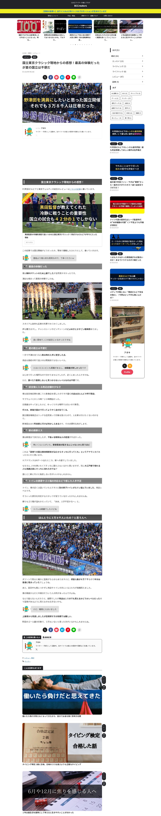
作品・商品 (71, 16)
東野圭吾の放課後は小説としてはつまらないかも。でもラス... (55, 36)
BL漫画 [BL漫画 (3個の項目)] (115, 91)
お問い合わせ (108, 16)
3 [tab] (75, 42)
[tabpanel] (29, 30)
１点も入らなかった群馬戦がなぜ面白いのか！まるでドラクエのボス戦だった (127, 248)
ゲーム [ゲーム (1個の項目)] (115, 96)
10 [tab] (91, 42)
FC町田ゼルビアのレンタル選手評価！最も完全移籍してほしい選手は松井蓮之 (127, 145)
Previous (20, 28)
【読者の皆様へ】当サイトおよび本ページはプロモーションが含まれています (85, 11)
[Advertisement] (62, 154)
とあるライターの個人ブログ (81, 805)
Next (141, 28)
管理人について (53, 16)
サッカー (28, 625)
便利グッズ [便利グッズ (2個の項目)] (116, 101)
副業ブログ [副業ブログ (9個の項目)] (116, 105)
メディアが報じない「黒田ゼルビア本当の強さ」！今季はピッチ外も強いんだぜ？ (126, 283)
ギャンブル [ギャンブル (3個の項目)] (135, 91)
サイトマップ (87, 801)
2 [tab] (73, 42)
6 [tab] (82, 42)
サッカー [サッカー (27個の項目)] (126, 96)
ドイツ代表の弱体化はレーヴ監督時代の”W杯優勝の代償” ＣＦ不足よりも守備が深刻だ (126, 214)
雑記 (32, 622)
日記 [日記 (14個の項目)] (129, 110)
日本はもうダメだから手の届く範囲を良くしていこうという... (106, 36)
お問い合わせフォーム (73, 801)
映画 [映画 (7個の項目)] (138, 110)
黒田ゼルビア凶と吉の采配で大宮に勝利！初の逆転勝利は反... (80, 36)
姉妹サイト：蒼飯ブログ (89, 16)
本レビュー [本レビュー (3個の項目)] (116, 115)
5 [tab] (80, 42)
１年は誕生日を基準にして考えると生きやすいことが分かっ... (131, 36)
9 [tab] (89, 42)
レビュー (27, 622)
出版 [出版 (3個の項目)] (127, 101)
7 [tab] (84, 42)
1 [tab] (71, 42)
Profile (127, 358)
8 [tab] (87, 42)
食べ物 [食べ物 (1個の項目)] (128, 115)
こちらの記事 (75, 186)
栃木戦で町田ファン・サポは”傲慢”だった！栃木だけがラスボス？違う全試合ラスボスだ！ (127, 180)
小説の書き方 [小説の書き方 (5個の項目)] (117, 110)
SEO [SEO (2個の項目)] (124, 91)
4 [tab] (78, 42)
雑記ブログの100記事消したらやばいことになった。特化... (29, 36)
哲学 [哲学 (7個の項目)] (127, 105)
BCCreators (80, 5)
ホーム (61, 801)
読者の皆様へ (98, 801)
